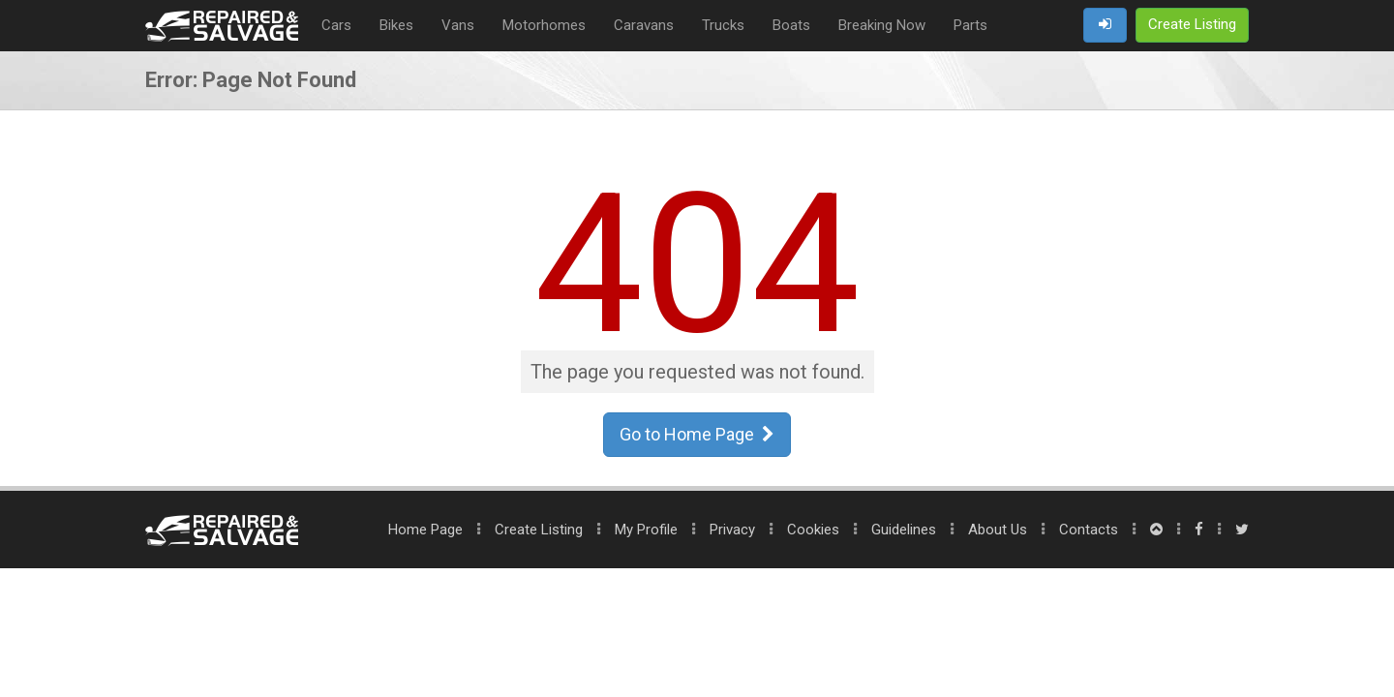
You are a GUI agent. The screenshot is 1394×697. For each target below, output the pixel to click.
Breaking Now (881, 25)
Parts (970, 25)
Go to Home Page (697, 434)
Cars (336, 25)
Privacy (732, 529)
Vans (457, 25)
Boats (791, 25)
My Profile (646, 529)
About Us (997, 529)
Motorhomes (544, 25)
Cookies (813, 529)
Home (425, 529)
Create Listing (539, 529)
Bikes (396, 25)
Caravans (644, 25)
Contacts (1088, 529)
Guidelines (903, 529)
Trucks (723, 25)
